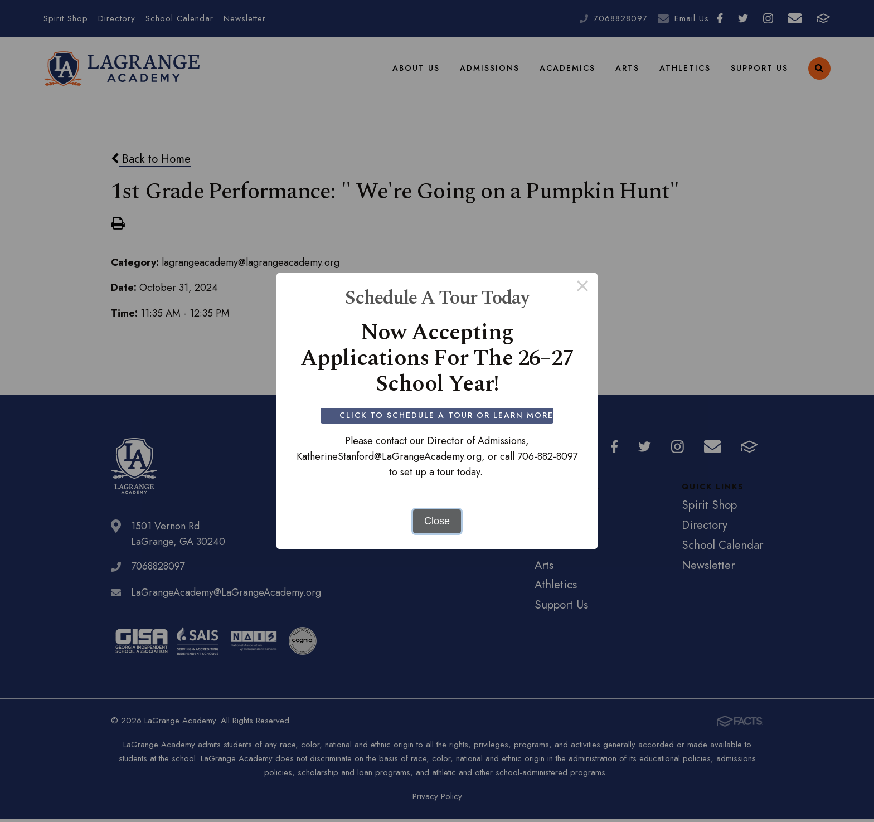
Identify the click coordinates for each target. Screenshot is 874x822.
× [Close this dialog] (582, 288)
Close (437, 521)
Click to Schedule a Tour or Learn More (447, 415)
